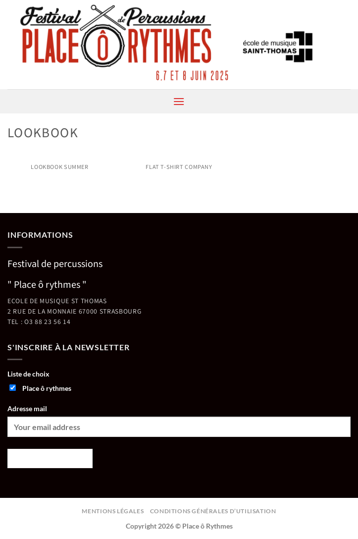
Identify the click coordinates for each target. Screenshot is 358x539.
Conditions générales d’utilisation (213, 511)
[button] (179, 101)
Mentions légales (113, 511)
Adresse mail (27, 408)
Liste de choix (28, 374)
